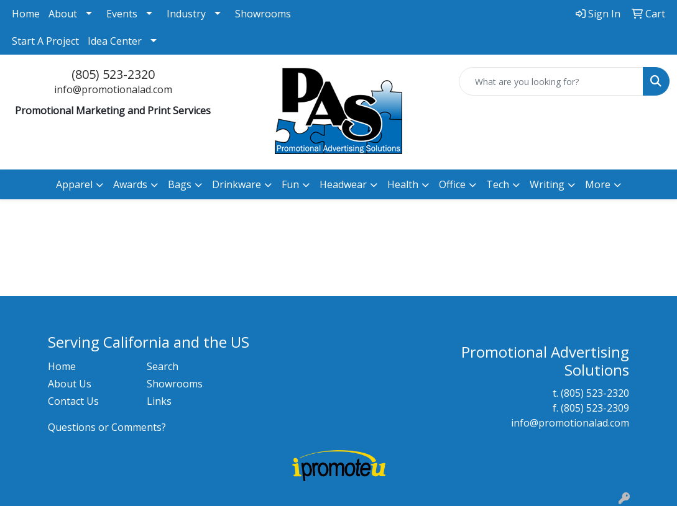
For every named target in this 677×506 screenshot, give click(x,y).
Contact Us (73, 401)
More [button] (597, 184)
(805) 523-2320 (113, 74)
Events (121, 13)
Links (159, 401)
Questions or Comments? (107, 427)
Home (26, 13)
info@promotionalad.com (113, 89)
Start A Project (45, 41)
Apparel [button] (74, 184)
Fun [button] (290, 184)
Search (162, 366)
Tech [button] (497, 184)
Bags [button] (179, 184)
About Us (69, 384)
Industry (186, 13)
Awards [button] (130, 184)
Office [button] (452, 184)
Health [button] (402, 184)
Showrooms (263, 13)
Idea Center (115, 41)
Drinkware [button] (236, 184)
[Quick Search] (551, 81)
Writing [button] (547, 184)
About (62, 13)
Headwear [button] (343, 184)
